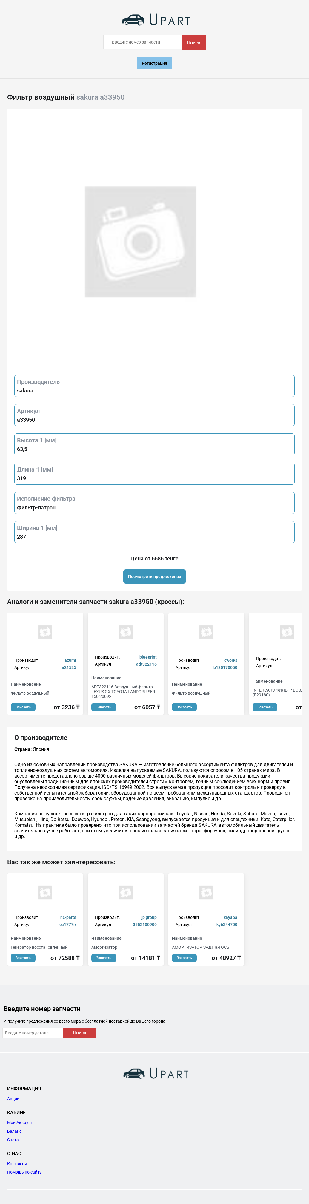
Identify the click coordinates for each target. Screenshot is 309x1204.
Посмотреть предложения (154, 576)
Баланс (14, 1131)
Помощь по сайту (24, 1172)
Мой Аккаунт (20, 1122)
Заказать (23, 707)
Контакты (17, 1163)
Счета (13, 1139)
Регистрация (154, 63)
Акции (13, 1098)
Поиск (194, 43)
